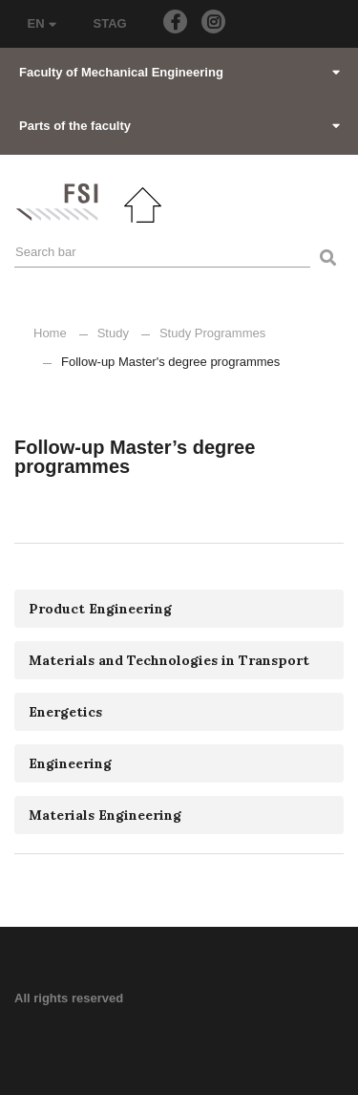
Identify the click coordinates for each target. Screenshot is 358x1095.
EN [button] (41, 23)
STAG (110, 23)
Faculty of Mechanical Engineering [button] (179, 72)
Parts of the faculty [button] (179, 125)
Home (50, 333)
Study (113, 333)
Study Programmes (212, 333)
